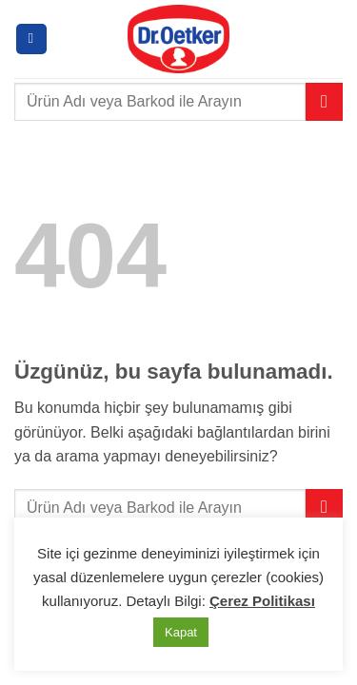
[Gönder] (324, 101)
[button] (31, 39)
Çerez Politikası (262, 601)
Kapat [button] (181, 632)
